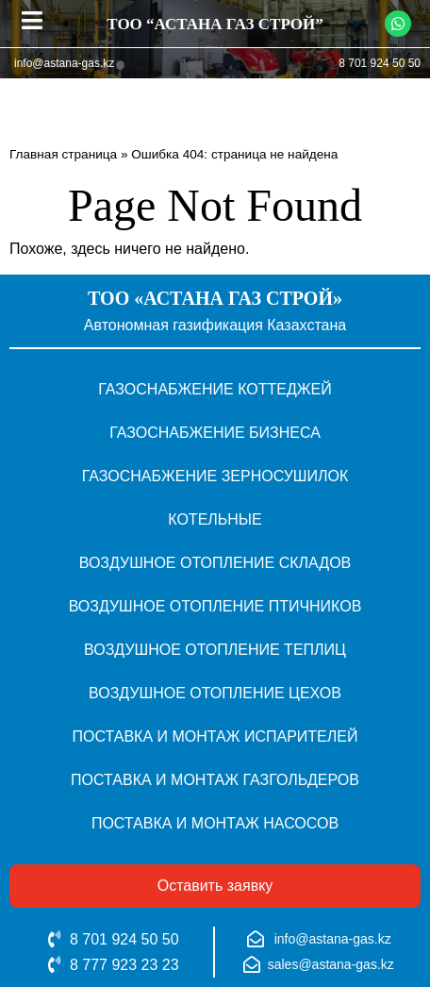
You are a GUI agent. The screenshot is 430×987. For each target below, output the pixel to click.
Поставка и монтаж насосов (215, 823)
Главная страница (63, 154)
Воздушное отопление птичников (215, 606)
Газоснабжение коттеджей (215, 389)
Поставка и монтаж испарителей (215, 736)
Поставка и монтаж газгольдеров (215, 780)
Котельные (214, 519)
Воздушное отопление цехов (215, 693)
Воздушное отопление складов (215, 563)
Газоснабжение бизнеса (215, 433)
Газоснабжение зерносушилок (215, 476)
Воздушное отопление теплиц (215, 650)
